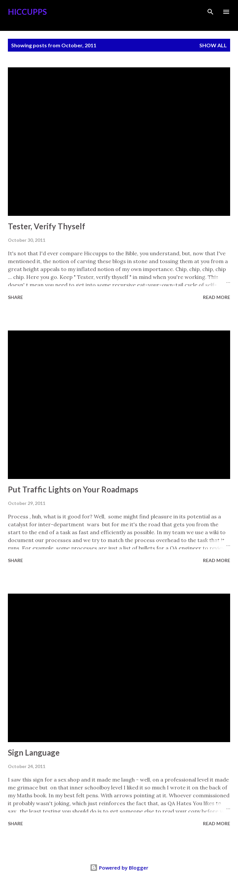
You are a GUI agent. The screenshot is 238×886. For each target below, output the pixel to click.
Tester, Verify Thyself (46, 226)
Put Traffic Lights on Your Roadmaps (73, 489)
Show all (213, 45)
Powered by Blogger (119, 867)
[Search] (210, 12)
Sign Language (34, 752)
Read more (216, 297)
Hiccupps (27, 11)
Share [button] (15, 297)
